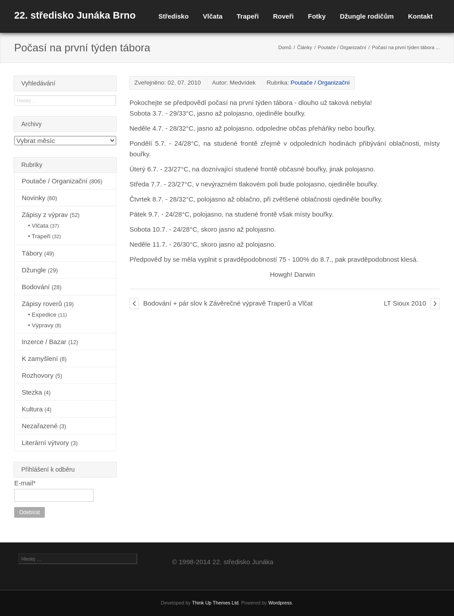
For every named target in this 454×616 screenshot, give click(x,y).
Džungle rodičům (367, 16)
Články (304, 47)
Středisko (173, 16)
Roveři (283, 16)
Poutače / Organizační (342, 47)
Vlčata (213, 16)
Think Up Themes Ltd (215, 602)
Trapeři (248, 16)
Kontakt (420, 16)
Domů (284, 47)
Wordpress (280, 602)
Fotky (316, 16)
